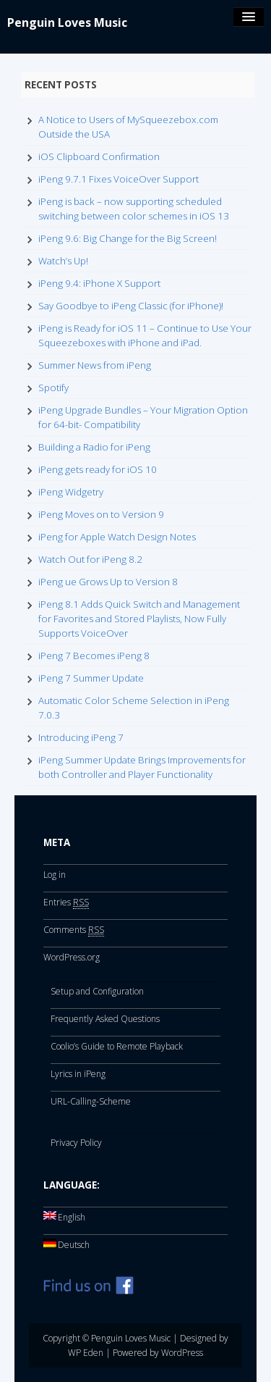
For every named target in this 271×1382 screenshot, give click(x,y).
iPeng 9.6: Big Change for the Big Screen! (127, 238)
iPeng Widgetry (70, 491)
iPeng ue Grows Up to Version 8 (108, 581)
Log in (54, 874)
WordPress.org (71, 957)
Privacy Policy (76, 1142)
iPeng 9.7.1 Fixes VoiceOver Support (118, 178)
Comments (73, 930)
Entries (66, 902)
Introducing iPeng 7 (81, 737)
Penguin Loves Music (67, 22)
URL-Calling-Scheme (91, 1101)
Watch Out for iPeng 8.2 (90, 559)
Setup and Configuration (97, 991)
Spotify (53, 387)
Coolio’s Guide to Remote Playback (117, 1046)
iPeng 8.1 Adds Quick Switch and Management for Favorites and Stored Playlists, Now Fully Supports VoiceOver (139, 619)
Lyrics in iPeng (78, 1074)
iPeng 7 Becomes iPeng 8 (94, 655)
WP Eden (85, 1353)
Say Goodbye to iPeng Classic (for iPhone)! (130, 305)
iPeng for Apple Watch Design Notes (117, 536)
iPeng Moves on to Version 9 (101, 514)
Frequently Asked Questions (105, 1019)
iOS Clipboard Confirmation (99, 156)
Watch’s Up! (63, 260)
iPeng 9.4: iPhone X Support (99, 283)
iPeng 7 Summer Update (91, 677)
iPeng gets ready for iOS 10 (97, 469)
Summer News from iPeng (94, 365)
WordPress (182, 1353)
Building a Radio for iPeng (94, 446)
